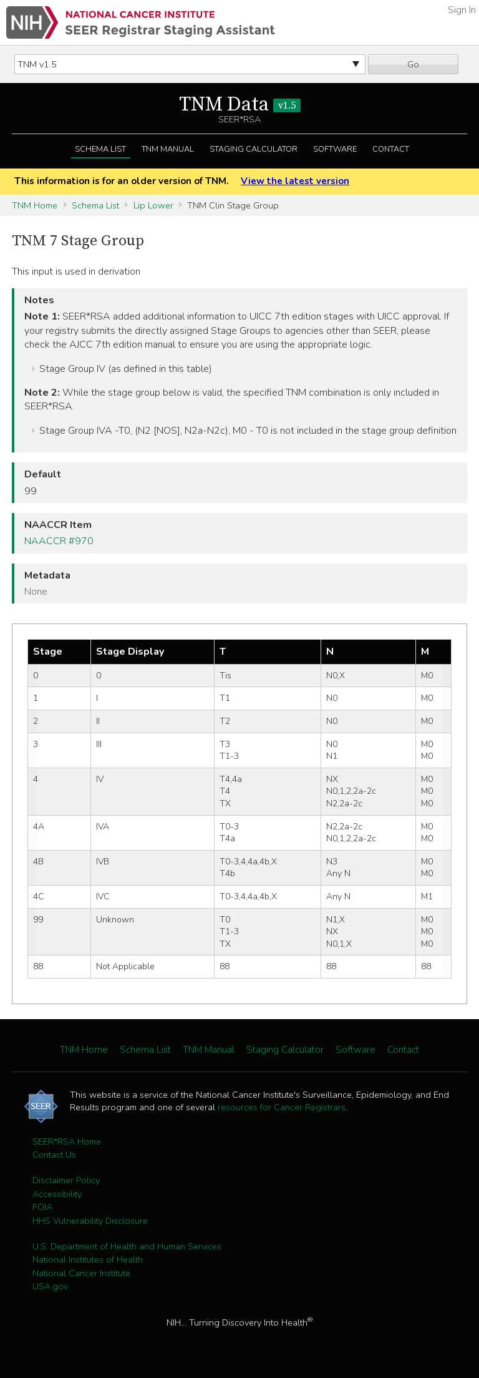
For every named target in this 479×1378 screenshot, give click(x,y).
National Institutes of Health (87, 1259)
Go (413, 64)
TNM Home (34, 205)
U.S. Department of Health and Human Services (126, 1246)
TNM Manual (168, 149)
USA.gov (50, 1286)
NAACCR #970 (59, 541)
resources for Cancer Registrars (282, 1107)
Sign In (462, 10)
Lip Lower (153, 205)
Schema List (100, 149)
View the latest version (295, 181)
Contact (390, 149)
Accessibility (57, 1194)
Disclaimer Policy (66, 1180)
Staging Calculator (254, 149)
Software (335, 149)
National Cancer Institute (81, 1273)
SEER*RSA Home (66, 1141)
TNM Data (240, 104)
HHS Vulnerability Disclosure (90, 1220)
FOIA (42, 1207)
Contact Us (54, 1154)
